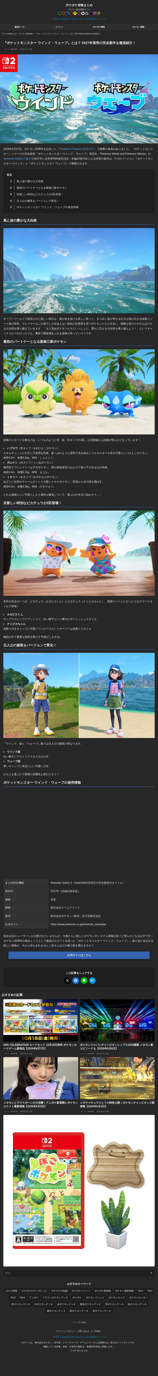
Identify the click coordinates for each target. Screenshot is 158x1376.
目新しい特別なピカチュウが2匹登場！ (40, 194)
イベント (59, 27)
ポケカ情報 (11, 1290)
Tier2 (149, 1290)
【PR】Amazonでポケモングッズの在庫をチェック (79, 19)
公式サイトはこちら (79, 955)
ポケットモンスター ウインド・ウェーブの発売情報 (48, 207)
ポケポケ (77, 1297)
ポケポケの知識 (59, 1290)
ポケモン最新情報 (10, 49)
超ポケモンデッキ (137, 1304)
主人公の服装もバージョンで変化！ (38, 200)
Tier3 (12, 1297)
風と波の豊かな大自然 (30, 181)
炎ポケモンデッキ (66, 1304)
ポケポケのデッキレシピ (34, 1290)
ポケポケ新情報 (103, 1290)
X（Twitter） (96, 1331)
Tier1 (140, 1290)
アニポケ (33, 1297)
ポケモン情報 (138, 27)
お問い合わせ (83, 1331)
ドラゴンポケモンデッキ (55, 1297)
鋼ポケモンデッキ (56, 1310)
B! (92, 980)
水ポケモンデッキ (43, 1304)
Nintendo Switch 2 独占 (17, 158)
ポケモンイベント (95, 1297)
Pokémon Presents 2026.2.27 (76, 149)
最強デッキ (20, 27)
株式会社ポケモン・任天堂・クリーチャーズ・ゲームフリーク (65, 1342)
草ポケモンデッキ (114, 1304)
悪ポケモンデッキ (20, 1304)
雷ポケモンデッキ (102, 1310)
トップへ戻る (79, 1322)
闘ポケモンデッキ (79, 1310)
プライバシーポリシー (66, 1331)
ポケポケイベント (81, 1290)
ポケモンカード (117, 1297)
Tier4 (22, 1297)
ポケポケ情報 (99, 27)
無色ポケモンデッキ (90, 1304)
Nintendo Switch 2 (61, 882)
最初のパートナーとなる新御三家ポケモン (42, 187)
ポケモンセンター (138, 1297)
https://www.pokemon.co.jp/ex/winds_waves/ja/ (78, 924)
